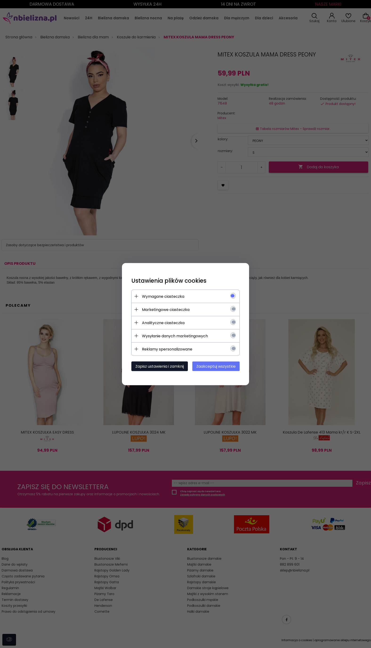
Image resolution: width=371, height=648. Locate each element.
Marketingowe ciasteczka (166, 309)
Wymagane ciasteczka (163, 296)
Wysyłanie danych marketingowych (175, 335)
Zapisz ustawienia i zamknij (159, 366)
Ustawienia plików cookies (168, 280)
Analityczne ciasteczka (163, 322)
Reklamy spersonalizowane (167, 349)
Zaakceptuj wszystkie (216, 366)
